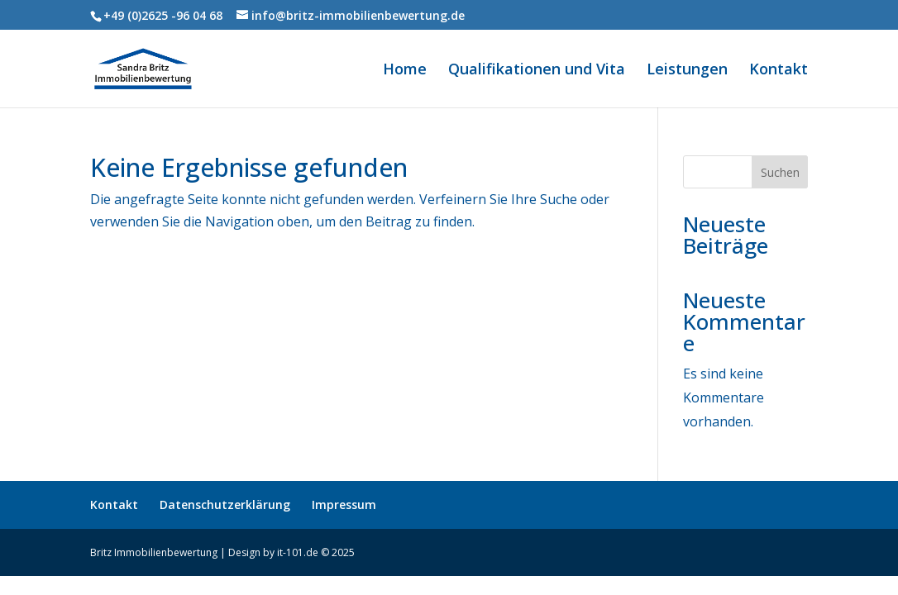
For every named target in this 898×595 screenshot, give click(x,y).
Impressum (344, 504)
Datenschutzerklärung (225, 504)
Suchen (780, 172)
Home (405, 71)
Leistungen (687, 71)
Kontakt (778, 71)
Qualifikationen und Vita (536, 71)
